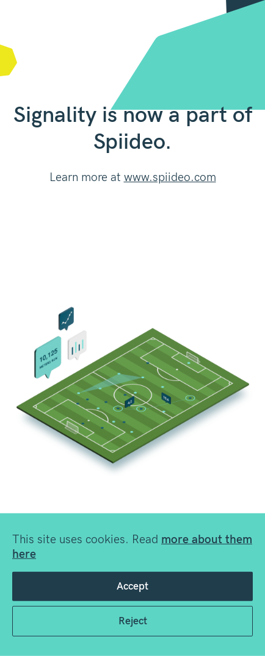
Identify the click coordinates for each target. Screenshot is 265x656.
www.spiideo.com (170, 178)
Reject (132, 621)
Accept (132, 586)
